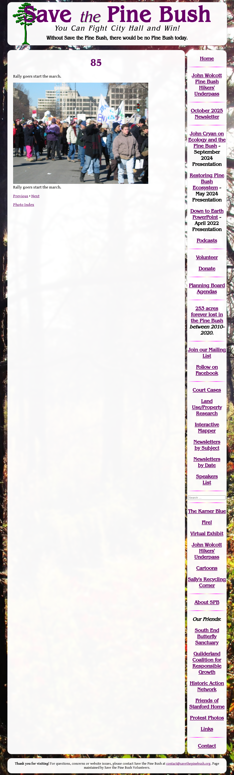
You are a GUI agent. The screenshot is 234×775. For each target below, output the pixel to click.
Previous (20, 196)
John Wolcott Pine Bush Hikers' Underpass (207, 84)
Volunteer (207, 257)
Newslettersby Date (206, 462)
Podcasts (207, 240)
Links (207, 729)
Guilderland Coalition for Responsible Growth (206, 663)
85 (96, 62)
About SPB (207, 602)
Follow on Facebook (207, 370)
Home (207, 58)
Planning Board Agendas (207, 288)
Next (35, 196)
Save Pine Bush (117, 14)
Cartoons (206, 568)
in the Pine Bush (207, 317)
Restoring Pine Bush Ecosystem (207, 181)
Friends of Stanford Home (206, 703)
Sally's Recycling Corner (207, 582)
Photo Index (23, 204)
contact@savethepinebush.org (188, 764)
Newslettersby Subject (206, 445)
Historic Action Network (207, 686)
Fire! (207, 522)
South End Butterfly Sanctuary (207, 636)
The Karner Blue (207, 511)
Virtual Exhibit (206, 533)
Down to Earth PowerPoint (206, 214)
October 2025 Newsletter (207, 114)
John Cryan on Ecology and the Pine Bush (207, 140)
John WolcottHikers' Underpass (207, 551)
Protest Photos (207, 718)
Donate (207, 268)
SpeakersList (207, 479)
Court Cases (207, 390)
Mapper (207, 431)
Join (193, 350)
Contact (207, 746)
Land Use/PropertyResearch (207, 407)
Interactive (207, 424)
